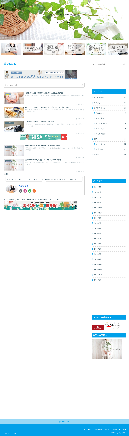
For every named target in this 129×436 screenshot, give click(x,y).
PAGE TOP (64, 422)
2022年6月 (98, 197)
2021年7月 (98, 228)
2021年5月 (98, 239)
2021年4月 (98, 244)
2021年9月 (98, 218)
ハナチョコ (24, 186)
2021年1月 (98, 259)
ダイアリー (110, 102)
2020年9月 (98, 280)
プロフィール (86, 430)
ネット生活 (111, 118)
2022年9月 (98, 187)
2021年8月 (98, 223)
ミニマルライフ (111, 123)
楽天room (111, 149)
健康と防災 (111, 128)
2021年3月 (98, 249)
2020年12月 (98, 264)
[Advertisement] (109, 299)
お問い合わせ (97, 430)
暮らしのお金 (111, 133)
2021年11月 (98, 208)
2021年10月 (98, 213)
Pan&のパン (111, 113)
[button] (82, 85)
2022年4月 (98, 202)
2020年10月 (98, 275)
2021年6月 (98, 233)
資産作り (110, 154)
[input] (44, 85)
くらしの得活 (110, 97)
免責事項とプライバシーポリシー (115, 430)
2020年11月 (98, 270)
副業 (110, 139)
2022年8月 (98, 192)
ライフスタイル (110, 108)
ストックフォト (111, 144)
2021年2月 (98, 254)
